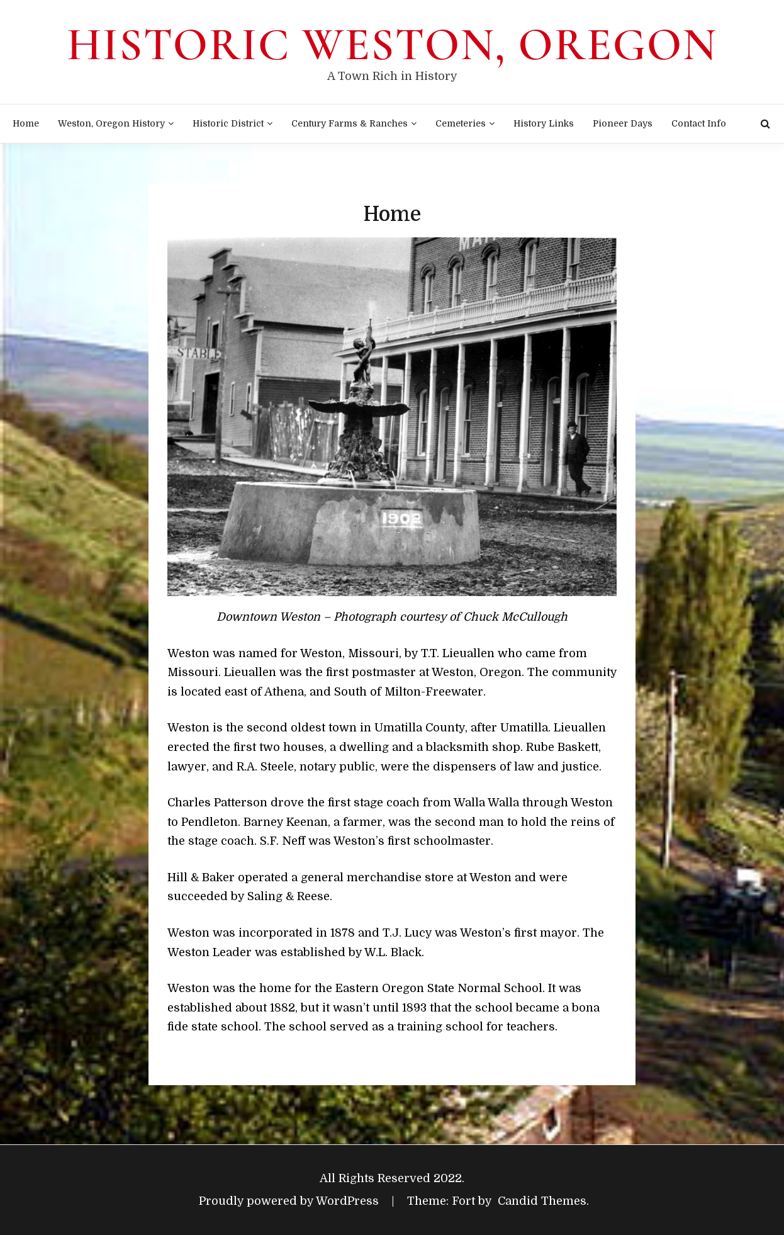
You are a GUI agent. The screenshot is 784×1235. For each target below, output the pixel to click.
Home (26, 123)
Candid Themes (542, 1201)
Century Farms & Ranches (349, 123)
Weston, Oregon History (111, 123)
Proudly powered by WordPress (290, 1201)
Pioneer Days (622, 123)
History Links (543, 123)
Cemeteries (460, 123)
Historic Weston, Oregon (392, 44)
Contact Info (698, 123)
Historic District (228, 123)
